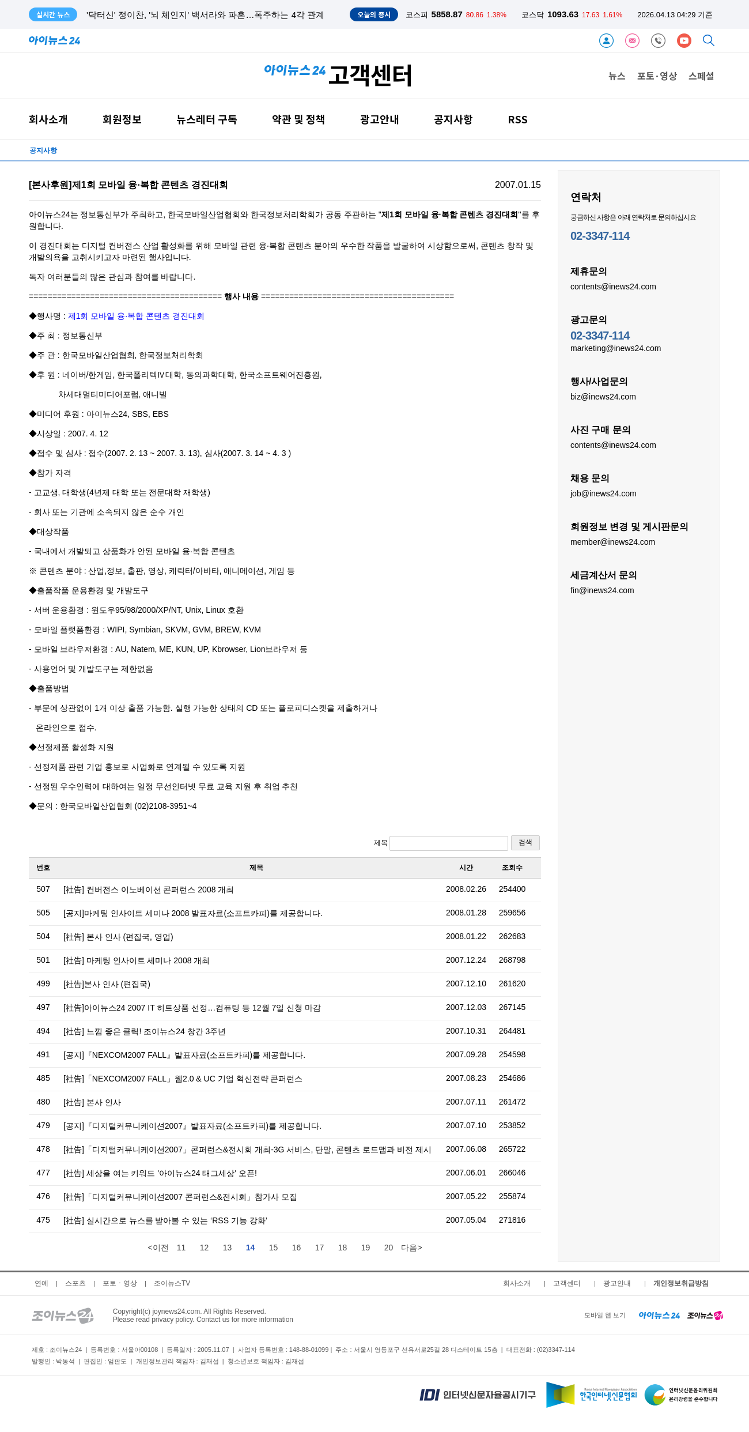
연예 (41, 1283)
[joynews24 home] (705, 1315)
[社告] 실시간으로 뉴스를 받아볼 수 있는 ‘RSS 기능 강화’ (165, 1220)
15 (273, 1247)
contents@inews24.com (613, 286)
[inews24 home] (659, 1315)
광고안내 (379, 119)
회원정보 (122, 119)
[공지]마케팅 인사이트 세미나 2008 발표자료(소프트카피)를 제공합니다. (193, 913)
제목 (441, 843)
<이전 (157, 1247)
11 (181, 1247)
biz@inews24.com (603, 396)
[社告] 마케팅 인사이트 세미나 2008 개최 (136, 960)
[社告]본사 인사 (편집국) (106, 984)
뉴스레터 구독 (206, 119)
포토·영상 (657, 75)
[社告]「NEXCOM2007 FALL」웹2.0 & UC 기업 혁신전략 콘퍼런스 (182, 1078)
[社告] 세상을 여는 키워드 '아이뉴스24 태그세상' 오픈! (160, 1173)
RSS (518, 119)
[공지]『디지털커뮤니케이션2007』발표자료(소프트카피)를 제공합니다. (192, 1125)
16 (296, 1247)
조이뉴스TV (172, 1283)
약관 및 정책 (299, 119)
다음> (411, 1247)
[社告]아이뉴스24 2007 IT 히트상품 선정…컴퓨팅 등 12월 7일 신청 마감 (192, 1007)
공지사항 (453, 119)
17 (319, 1247)
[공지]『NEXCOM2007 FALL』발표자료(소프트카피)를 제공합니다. (184, 1055)
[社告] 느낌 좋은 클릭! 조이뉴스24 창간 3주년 (144, 1031)
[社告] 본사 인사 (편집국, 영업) (118, 936)
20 (389, 1247)
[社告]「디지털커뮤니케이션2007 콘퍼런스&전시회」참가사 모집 (180, 1196)
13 (227, 1247)
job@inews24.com (603, 493)
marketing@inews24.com (615, 347)
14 (250, 1247)
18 (342, 1247)
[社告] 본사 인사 (92, 1102)
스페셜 (701, 75)
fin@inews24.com (602, 589)
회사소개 (48, 119)
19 (365, 1247)
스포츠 (75, 1283)
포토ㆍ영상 (120, 1283)
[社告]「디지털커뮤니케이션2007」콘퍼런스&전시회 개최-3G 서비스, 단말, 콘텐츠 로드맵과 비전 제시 (247, 1149)
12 (204, 1247)
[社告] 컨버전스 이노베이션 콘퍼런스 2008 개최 (148, 889)
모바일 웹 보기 (605, 1315)
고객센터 (567, 1283)
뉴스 (617, 75)
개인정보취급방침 (681, 1283)
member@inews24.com (612, 541)
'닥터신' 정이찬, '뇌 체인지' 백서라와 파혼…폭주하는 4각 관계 (205, 15)
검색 (525, 842)
